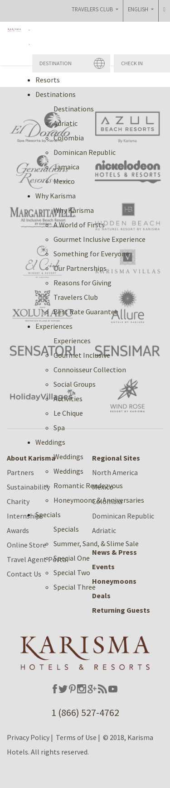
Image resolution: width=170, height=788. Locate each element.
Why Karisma (73, 210)
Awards (18, 530)
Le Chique (68, 413)
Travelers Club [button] (93, 9)
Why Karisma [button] (55, 195)
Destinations (73, 108)
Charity (18, 501)
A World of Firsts (79, 224)
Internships (25, 515)
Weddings (68, 456)
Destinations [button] (55, 94)
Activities (68, 398)
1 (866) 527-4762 (85, 712)
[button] (29, 36)
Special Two (71, 572)
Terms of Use (76, 737)
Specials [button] (48, 514)
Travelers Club (75, 297)
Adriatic (65, 123)
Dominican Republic (84, 152)
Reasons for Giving (82, 282)
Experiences (72, 340)
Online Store (26, 544)
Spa (59, 427)
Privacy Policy (28, 737)
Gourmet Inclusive (81, 355)
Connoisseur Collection (89, 369)
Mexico (64, 181)
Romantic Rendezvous (88, 485)
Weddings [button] (50, 442)
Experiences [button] (54, 326)
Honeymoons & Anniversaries (98, 500)
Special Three (74, 586)
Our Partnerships (80, 268)
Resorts (47, 79)
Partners (20, 472)
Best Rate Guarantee (85, 311)
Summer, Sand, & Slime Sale (96, 543)
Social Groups (74, 384)
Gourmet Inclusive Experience (99, 239)
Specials (66, 528)
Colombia (68, 137)
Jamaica (66, 166)
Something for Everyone (91, 253)
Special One (71, 557)
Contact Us (24, 573)
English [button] (139, 9)
